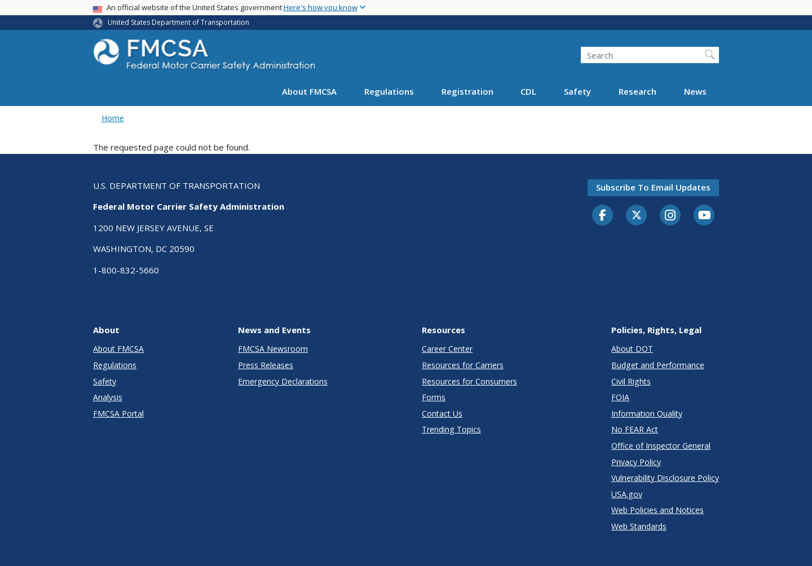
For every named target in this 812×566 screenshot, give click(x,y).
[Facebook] (603, 216)
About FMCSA (309, 91)
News (695, 91)
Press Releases (265, 365)
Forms (433, 397)
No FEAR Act (634, 429)
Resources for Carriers (463, 365)
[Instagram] (670, 216)
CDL (528, 91)
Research (637, 91)
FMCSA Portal (118, 413)
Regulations (389, 91)
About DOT (632, 348)
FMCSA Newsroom (273, 348)
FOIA (620, 397)
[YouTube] (704, 216)
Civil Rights (631, 381)
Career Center (447, 348)
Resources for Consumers (469, 381)
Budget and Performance (657, 365)
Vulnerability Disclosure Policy (665, 477)
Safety (577, 91)
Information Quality (646, 413)
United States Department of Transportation (178, 22)
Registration (467, 91)
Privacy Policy (636, 462)
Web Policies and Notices (657, 510)
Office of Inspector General (660, 445)
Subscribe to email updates (653, 187)
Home (113, 118)
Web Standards (639, 526)
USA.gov (626, 494)
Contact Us (442, 413)
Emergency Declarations (283, 381)
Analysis (107, 397)
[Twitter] (636, 215)
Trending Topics (451, 429)
